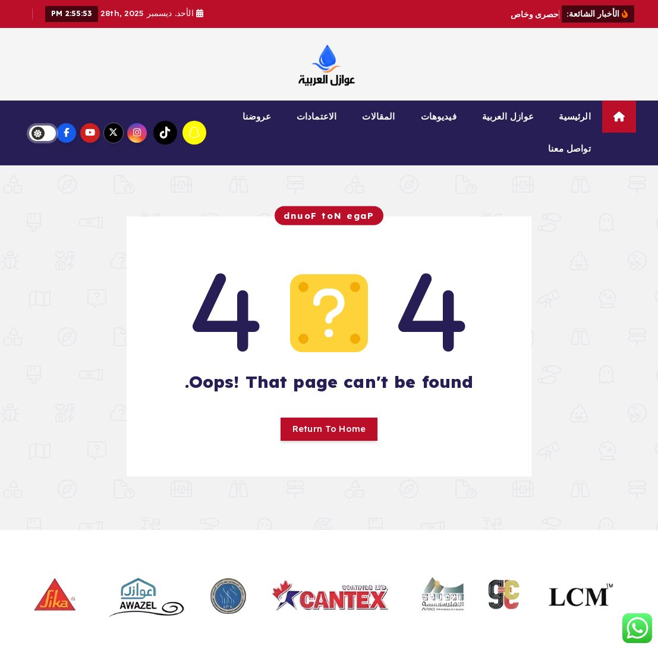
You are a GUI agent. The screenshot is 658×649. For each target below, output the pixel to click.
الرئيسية (574, 116)
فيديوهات (438, 116)
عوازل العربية (508, 116)
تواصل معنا (569, 148)
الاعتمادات (316, 116)
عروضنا (257, 116)
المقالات (378, 116)
